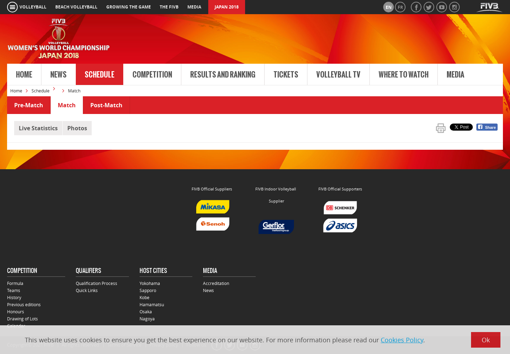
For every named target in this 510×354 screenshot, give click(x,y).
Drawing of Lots (22, 318)
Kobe (144, 297)
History (14, 297)
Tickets (285, 74)
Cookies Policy (402, 340)
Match (67, 105)
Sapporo (148, 290)
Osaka (146, 311)
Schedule (99, 74)
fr (400, 7)
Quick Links (87, 290)
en (389, 7)
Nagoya (147, 318)
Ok (486, 340)
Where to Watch (404, 74)
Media (455, 74)
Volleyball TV (338, 74)
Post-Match (106, 105)
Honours (15, 311)
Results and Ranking (222, 74)
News (58, 74)
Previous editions (24, 304)
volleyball (32, 7)
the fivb (169, 7)
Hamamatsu (152, 304)
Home (24, 74)
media (194, 7)
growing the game (128, 7)
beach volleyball (76, 7)
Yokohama (150, 283)
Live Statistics (38, 128)
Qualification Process (96, 283)
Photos (77, 128)
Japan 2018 (227, 7)
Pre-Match (28, 105)
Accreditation (216, 283)
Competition (152, 74)
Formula (15, 283)
